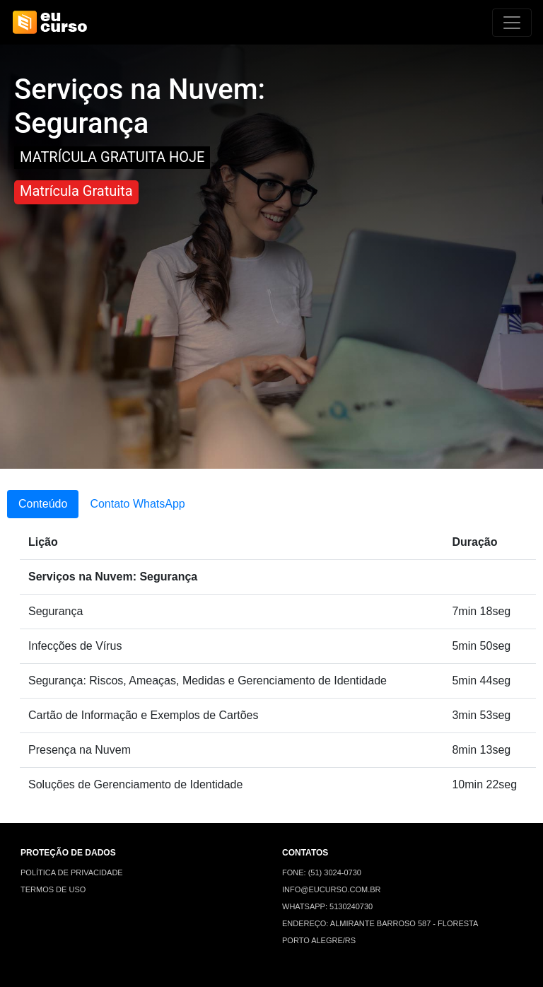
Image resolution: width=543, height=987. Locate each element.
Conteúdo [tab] (42, 504)
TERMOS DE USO (53, 889)
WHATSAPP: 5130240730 (327, 906)
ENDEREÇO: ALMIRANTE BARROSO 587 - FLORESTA (380, 923)
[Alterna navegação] (512, 22)
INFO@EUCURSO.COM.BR (331, 889)
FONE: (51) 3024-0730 (321, 872)
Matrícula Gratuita (76, 190)
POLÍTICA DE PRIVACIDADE (72, 872)
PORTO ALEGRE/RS (319, 940)
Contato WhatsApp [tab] (137, 504)
